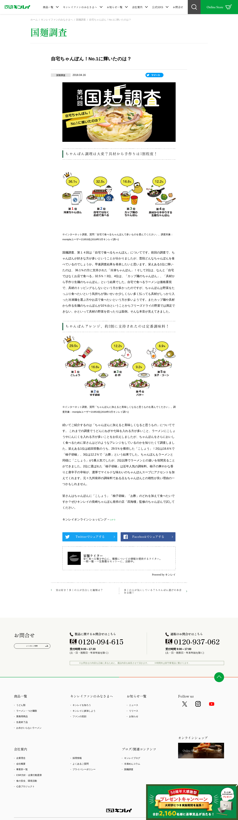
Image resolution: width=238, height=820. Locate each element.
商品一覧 (48, 7)
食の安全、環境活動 (26, 781)
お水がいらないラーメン (29, 728)
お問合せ (178, 7)
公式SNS (157, 7)
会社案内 (137, 7)
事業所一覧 (22, 770)
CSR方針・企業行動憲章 (29, 775)
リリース (133, 711)
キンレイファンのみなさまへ (80, 7)
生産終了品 (22, 722)
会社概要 (20, 764)
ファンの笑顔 (79, 717)
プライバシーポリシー (84, 770)
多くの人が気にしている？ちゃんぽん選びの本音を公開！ (153, 591)
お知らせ (133, 717)
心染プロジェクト (25, 787)
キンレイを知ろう (82, 705)
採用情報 (77, 758)
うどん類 (20, 705)
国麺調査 (128, 770)
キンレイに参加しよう (84, 711)
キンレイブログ (132, 758)
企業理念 (20, 758)
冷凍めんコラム (132, 764)
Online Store (219, 7)
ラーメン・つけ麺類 (26, 711)
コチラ (114, 520)
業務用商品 (22, 717)
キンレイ (170, 575)
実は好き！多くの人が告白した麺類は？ (79, 590)
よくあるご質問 (32, 647)
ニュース (133, 705)
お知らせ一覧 (114, 7)
